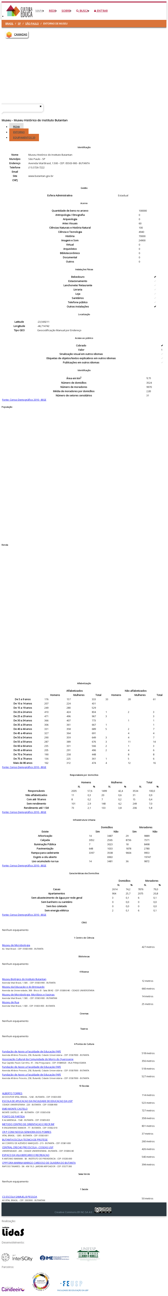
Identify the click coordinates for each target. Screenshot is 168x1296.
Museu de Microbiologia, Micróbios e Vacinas (28, 994)
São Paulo (32, 23)
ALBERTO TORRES (12, 1093)
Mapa (39, 11)
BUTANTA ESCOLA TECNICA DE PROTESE (25, 1139)
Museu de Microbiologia (16, 945)
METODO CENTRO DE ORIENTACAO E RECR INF (28, 1124)
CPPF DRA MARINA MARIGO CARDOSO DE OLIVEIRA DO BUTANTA (39, 1162)
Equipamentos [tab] (24, 137)
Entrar (101, 11)
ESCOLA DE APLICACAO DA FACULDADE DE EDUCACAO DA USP (37, 1101)
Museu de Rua (10, 1002)
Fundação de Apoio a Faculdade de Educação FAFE (31, 1051)
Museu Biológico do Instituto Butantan (24, 979)
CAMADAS (20, 34)
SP (19, 23)
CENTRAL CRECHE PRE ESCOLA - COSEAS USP (27, 1147)
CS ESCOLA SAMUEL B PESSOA (19, 1196)
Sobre (66, 11)
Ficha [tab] (16, 126)
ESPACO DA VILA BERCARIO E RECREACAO (25, 1155)
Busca (82, 11)
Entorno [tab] (19, 132)
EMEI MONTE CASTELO (15, 1108)
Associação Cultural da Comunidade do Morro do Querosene (37, 1059)
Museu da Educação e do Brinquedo (23, 987)
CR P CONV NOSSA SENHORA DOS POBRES (26, 1132)
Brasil (9, 23)
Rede (52, 11)
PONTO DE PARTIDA (13, 1116)
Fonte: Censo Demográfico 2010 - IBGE (24, 399)
